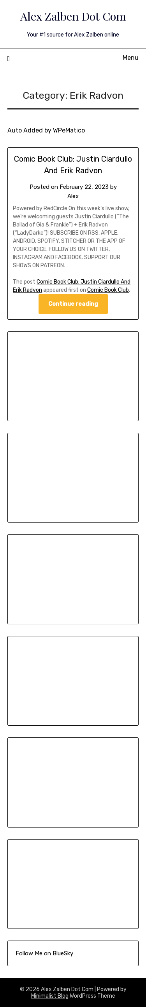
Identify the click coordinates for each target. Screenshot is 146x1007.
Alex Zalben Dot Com (73, 16)
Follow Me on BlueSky (44, 953)
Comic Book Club (108, 290)
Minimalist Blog (50, 996)
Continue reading (73, 303)
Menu (131, 57)
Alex (73, 196)
